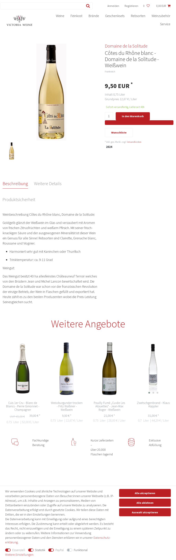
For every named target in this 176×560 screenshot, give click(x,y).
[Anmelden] (113, 6)
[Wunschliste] (146, 6)
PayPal (59, 550)
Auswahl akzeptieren (145, 512)
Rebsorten (138, 16)
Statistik (40, 550)
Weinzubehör (161, 16)
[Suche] (87, 6)
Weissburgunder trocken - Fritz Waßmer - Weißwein (66, 406)
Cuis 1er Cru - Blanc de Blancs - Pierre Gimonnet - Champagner (22, 406)
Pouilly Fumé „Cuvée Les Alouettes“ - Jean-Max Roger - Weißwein (109, 406)
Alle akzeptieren (145, 493)
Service (165, 24)
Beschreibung (15, 183)
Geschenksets (115, 16)
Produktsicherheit (18, 199)
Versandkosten (134, 142)
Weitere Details (48, 183)
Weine (60, 16)
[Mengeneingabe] (109, 116)
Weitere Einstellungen (19, 555)
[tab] (18, 184)
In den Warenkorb (133, 116)
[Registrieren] (131, 6)
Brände (94, 16)
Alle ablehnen (144, 502)
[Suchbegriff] (41, 6)
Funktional (81, 550)
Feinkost (76, 16)
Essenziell (18, 550)
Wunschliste (118, 133)
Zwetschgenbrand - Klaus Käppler (153, 404)
